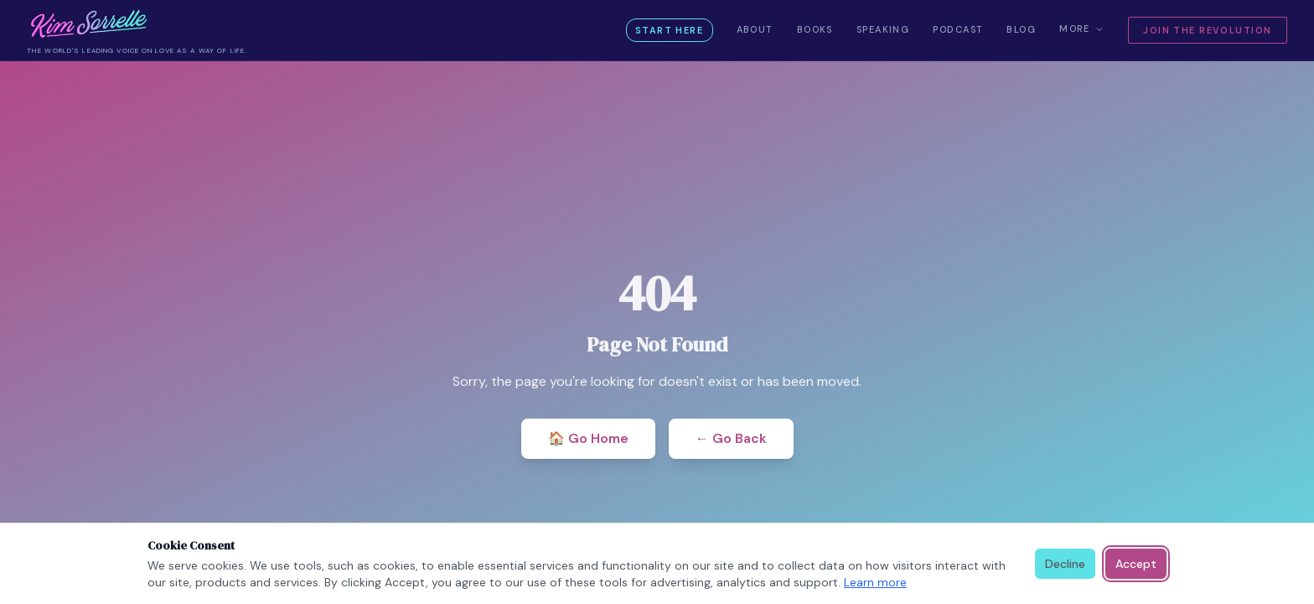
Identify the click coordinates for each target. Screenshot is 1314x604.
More (1081, 28)
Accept (1135, 563)
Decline (1065, 563)
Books (815, 29)
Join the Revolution (1207, 30)
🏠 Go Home (588, 438)
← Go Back (731, 438)
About (755, 29)
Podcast (958, 29)
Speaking (882, 29)
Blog (1021, 29)
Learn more (875, 582)
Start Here (669, 30)
